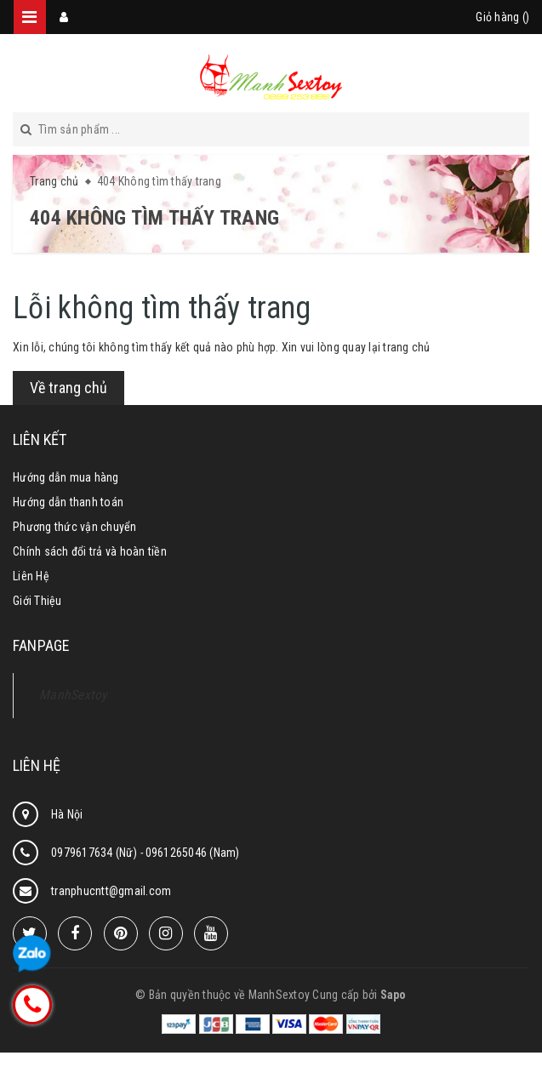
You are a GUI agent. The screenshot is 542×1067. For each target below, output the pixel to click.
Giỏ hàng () (502, 17)
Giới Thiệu (37, 601)
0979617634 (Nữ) (95, 852)
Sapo (393, 994)
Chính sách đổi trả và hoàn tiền (90, 551)
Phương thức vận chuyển (75, 527)
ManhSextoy (73, 695)
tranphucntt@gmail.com (111, 891)
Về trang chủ (68, 388)
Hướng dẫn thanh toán (68, 502)
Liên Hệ (31, 576)
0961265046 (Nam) (192, 852)
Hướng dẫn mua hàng (66, 477)
